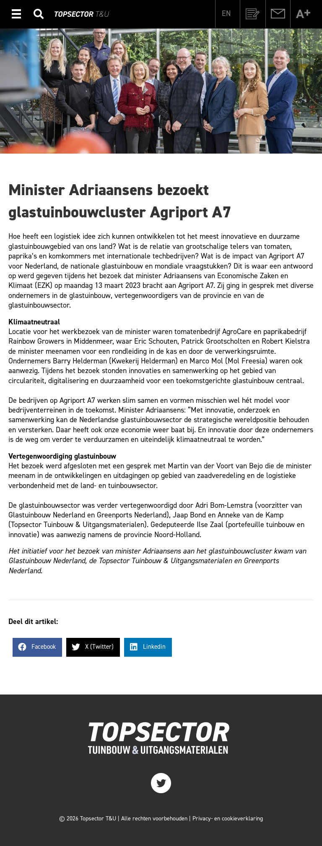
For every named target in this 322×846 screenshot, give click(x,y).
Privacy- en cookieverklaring (227, 818)
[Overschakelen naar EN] (226, 13)
